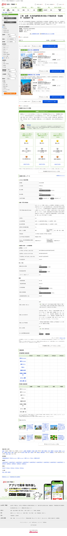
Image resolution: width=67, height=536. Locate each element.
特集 (11, 518)
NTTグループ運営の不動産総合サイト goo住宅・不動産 (12, 0)
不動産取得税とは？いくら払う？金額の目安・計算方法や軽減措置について (45, 437)
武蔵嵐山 (52, 452)
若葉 (26, 452)
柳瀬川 (52, 450)
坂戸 (29, 452)
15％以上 (17, 468)
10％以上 (12, 468)
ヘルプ (30, 522)
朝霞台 (45, 450)
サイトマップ (40, 522)
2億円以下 (9, 463)
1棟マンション (6, 47)
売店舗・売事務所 (6, 54)
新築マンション (13, 513)
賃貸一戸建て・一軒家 (22, 510)
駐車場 (35, 510)
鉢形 (10, 453)
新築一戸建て (25, 513)
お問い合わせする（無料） (57, 71)
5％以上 (8, 468)
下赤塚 (33, 450)
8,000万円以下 (53, 462)
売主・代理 (5, 84)
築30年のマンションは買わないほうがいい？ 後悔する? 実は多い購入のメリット (61, 427)
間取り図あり (5, 86)
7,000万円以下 (46, 462)
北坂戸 (32, 452)
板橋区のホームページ (61, 175)
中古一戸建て (31, 513)
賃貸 (11, 510)
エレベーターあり (6, 89)
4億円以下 (19, 463)
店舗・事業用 (15, 510)
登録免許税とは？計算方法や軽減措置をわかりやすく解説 (61, 437)
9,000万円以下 (60, 462)
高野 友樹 (29, 124)
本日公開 (5, 28)
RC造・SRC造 (6, 63)
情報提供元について (5, 476)
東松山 (38, 452)
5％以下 (4, 468)
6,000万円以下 (40, 462)
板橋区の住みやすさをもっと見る (52, 171)
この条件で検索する (9, 93)
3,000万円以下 (19, 462)
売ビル (4, 51)
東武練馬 (29, 450)
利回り (3, 39)
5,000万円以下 (33, 462)
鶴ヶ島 (23, 452)
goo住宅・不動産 (4, 505)
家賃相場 (38, 510)
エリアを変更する (10, 22)
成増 (36, 450)
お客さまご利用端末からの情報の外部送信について (28, 505)
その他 (4, 67)
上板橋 (24, 450)
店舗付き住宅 (5, 52)
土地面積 (4, 74)
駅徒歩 (3, 78)
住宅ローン (44, 513)
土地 (35, 513)
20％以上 (22, 468)
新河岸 (9, 452)
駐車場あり (5, 91)
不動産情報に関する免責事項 (15, 476)
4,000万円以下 (26, 462)
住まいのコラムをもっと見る (52, 444)
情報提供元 (51, 505)
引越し (14, 518)
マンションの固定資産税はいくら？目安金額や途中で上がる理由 (30, 427)
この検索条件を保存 (35, 33)
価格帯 (3, 34)
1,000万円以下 (5, 462)
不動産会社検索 (28, 518)
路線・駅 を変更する (10, 18)
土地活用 (16, 515)
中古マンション (19, 513)
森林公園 (42, 452)
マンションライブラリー (20, 518)
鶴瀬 (60, 450)
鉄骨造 (4, 65)
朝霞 (43, 450)
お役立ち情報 (3, 518)
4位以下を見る (26, 164)
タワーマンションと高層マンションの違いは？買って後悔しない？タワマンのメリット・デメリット (45, 427)
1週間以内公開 (6, 32)
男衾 (7, 453)
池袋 (3, 450)
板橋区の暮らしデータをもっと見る (52, 345)
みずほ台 (56, 450)
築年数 (3, 41)
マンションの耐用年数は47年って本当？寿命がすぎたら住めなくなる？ (30, 437)
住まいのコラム (44, 518)
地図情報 (57, 518)
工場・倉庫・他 (6, 57)
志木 (49, 450)
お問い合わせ (34, 522)
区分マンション (6, 45)
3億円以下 (14, 463)
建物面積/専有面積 (4, 70)
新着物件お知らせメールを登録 (47, 33)
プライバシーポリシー (24, 522)
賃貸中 (4, 82)
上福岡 (5, 452)
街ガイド (39, 518)
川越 (12, 452)
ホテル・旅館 (5, 56)
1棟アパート (5, 49)
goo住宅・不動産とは (14, 505)
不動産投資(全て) (5, 458)
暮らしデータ (34, 518)
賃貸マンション (30, 510)
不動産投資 (39, 513)
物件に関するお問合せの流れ (43, 505)
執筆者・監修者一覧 (51, 518)
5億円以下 (24, 463)
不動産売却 (12, 515)
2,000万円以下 (12, 462)
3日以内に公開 (6, 30)
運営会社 (44, 522)
